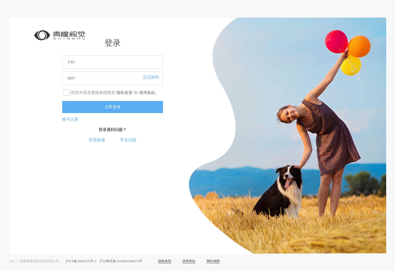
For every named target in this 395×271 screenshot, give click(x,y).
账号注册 (70, 119)
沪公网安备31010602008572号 (121, 261)
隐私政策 (124, 92)
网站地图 (213, 261)
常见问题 (128, 140)
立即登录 (113, 107)
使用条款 (188, 261)
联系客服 (97, 140)
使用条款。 (149, 92)
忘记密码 (151, 77)
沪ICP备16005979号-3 (80, 261)
